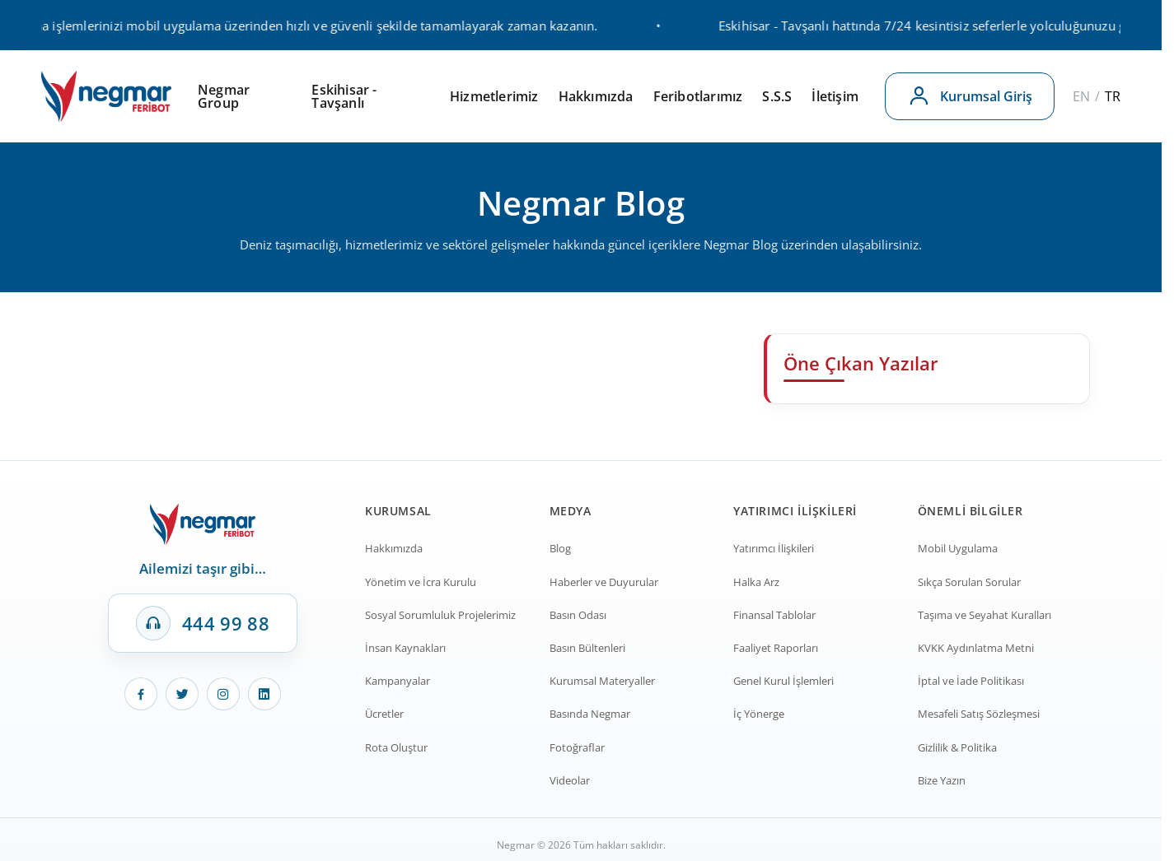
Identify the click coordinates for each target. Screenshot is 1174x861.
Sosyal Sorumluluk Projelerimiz (440, 614)
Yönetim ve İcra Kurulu (420, 582)
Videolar (570, 780)
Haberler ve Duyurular (604, 582)
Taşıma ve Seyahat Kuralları (984, 614)
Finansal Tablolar (774, 614)
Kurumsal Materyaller (602, 680)
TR (1112, 96)
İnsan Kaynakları (405, 647)
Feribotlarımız (698, 96)
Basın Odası (578, 614)
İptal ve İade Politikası (971, 680)
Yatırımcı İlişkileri (773, 548)
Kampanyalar (397, 680)
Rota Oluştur (396, 747)
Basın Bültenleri (587, 647)
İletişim (835, 96)
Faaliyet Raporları (775, 647)
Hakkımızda (596, 96)
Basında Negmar (590, 713)
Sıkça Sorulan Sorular (969, 582)
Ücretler (384, 713)
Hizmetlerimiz (494, 96)
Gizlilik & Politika (957, 747)
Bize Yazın (942, 780)
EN (1081, 96)
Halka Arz (756, 582)
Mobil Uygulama (958, 548)
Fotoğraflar (577, 747)
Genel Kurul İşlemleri (783, 680)
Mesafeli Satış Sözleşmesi (979, 713)
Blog (560, 548)
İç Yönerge (758, 713)
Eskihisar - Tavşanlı (344, 96)
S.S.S (777, 96)
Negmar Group (224, 96)
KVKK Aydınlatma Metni (976, 647)
